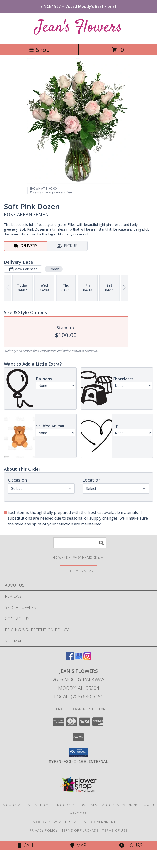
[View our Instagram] (87, 658)
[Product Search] (79, 542)
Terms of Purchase (80, 830)
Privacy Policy (44, 830)
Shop (39, 49)
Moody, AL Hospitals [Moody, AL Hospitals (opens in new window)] (77, 805)
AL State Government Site (99, 822)
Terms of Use (115, 830)
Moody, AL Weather (51, 822)
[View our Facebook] (70, 658)
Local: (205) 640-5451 (78, 696)
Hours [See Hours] (131, 845)
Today (54, 269)
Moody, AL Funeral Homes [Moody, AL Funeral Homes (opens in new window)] (28, 805)
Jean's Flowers (78, 27)
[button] (78, 752)
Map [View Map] (78, 845)
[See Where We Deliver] (78, 571)
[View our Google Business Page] (79, 658)
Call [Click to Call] (26, 845)
